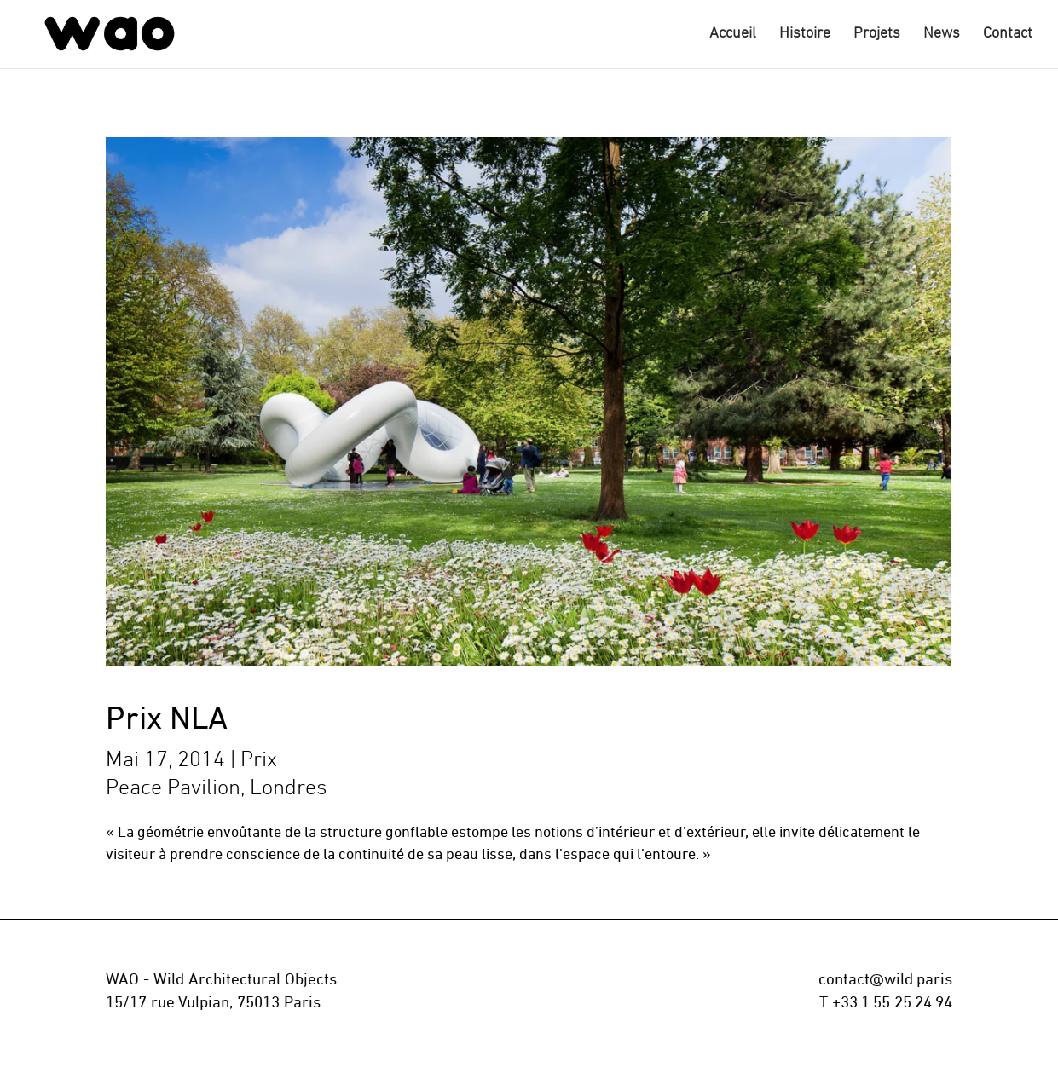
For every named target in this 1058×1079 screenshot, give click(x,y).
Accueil (732, 35)
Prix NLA (167, 720)
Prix (258, 760)
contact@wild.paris (885, 980)
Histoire (804, 35)
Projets (876, 35)
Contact (1007, 35)
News (941, 35)
